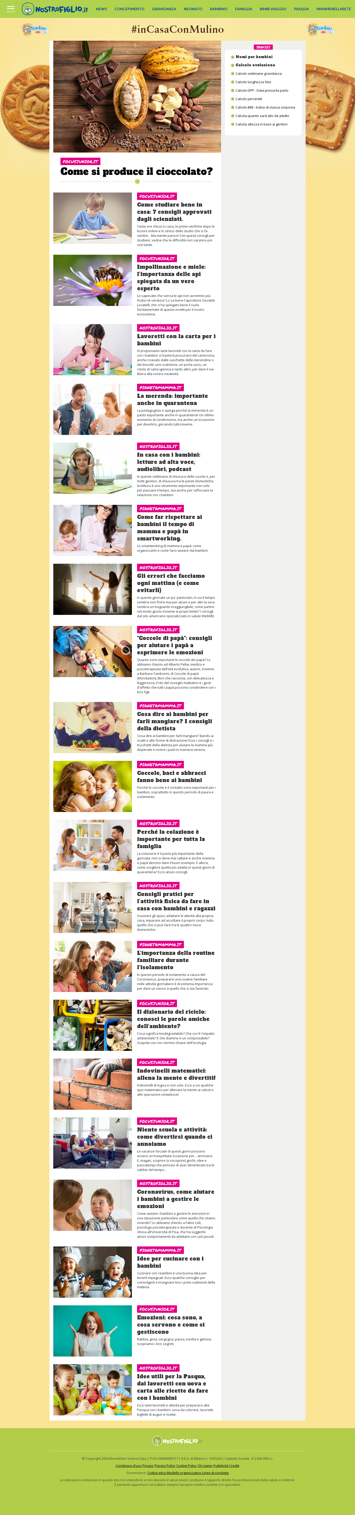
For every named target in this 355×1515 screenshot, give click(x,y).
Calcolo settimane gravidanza (259, 73)
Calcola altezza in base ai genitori (262, 124)
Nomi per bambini (254, 57)
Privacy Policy (164, 1465)
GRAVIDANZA (164, 9)
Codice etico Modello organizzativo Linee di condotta (188, 1472)
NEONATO (193, 9)
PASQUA (301, 9)
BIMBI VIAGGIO (273, 9)
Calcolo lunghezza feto (253, 82)
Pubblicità (220, 1465)
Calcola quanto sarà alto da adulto (262, 115)
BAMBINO (218, 9)
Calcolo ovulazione (255, 65)
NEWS (101, 9)
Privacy (148, 1465)
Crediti (234, 1465)
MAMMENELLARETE (334, 9)
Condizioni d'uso (129, 1465)
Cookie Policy (186, 1465)
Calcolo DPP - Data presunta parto (262, 90)
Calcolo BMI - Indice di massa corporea (265, 107)
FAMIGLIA (243, 9)
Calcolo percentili (249, 99)
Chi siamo (205, 1465)
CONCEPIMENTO (129, 9)
